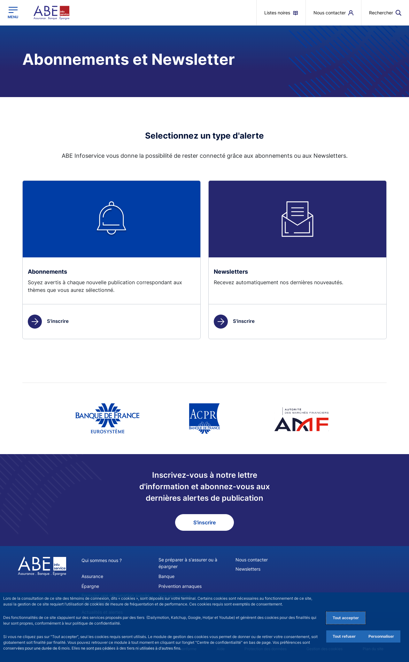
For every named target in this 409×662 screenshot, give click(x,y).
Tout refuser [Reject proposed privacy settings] (344, 636)
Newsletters (247, 569)
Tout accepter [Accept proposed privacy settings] (346, 617)
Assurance (92, 576)
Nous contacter (251, 559)
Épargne (90, 586)
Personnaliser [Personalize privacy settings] (381, 636)
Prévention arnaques (180, 586)
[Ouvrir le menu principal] (13, 12)
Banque (166, 576)
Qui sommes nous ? (101, 560)
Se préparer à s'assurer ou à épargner (187, 563)
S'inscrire (48, 321)
